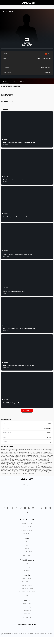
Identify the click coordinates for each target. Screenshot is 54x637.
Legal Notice (27, 610)
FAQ (27, 545)
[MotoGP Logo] (29, 2)
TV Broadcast (27, 527)
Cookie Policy (27, 607)
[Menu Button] (2, 2)
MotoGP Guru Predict (27, 588)
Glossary (27, 548)
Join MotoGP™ (27, 555)
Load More (27, 411)
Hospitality (27, 567)
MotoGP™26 (27, 595)
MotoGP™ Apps (27, 533)
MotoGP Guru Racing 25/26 (27, 592)
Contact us (27, 542)
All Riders (7, 11)
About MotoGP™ (27, 552)
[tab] (5, 81)
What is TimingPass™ (27, 530)
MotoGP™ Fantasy (27, 578)
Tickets (27, 563)
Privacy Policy (27, 613)
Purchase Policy (27, 617)
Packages (27, 570)
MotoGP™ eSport (27, 585)
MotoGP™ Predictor (27, 582)
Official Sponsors (27, 523)
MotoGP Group (27, 603)
